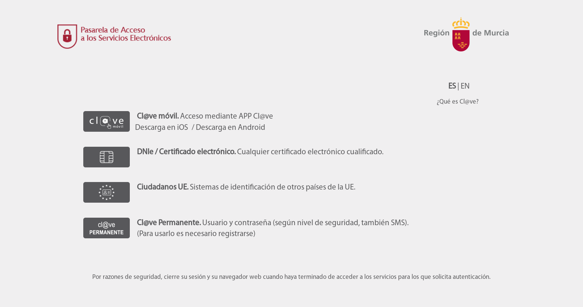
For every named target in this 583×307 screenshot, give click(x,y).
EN (465, 86)
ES (452, 86)
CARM (469, 45)
